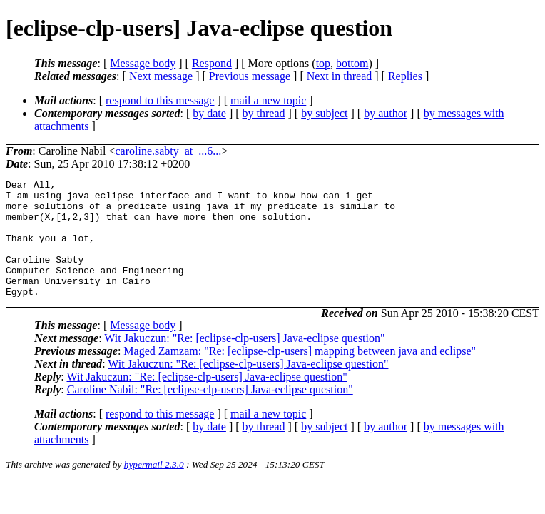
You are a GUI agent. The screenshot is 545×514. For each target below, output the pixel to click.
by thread (264, 113)
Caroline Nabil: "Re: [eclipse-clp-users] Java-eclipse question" (210, 413)
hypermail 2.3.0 (154, 488)
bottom (352, 63)
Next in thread (339, 76)
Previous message (249, 76)
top (323, 63)
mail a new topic (268, 100)
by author (385, 113)
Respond (212, 63)
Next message (161, 76)
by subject (324, 113)
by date (209, 113)
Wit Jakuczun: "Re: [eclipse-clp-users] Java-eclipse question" (244, 362)
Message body (142, 63)
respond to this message (160, 100)
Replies (405, 76)
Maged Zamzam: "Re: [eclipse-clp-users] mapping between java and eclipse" (299, 374)
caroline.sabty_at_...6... (168, 151)
